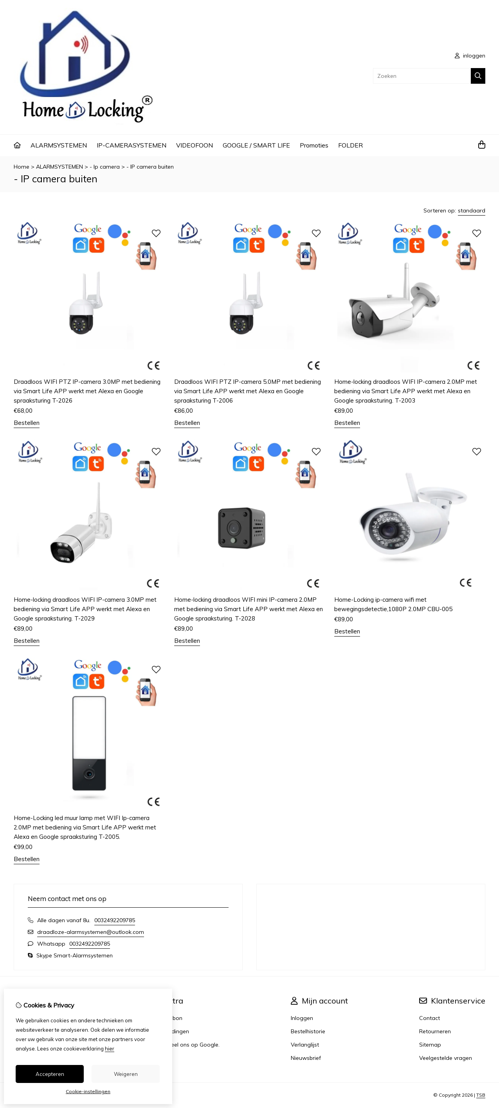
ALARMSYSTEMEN (59, 145)
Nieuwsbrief (306, 1057)
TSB (480, 1095)
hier (109, 1048)
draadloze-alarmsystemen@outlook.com (90, 931)
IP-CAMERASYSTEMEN (131, 145)
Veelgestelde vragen (445, 1057)
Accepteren (50, 1074)
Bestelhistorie (308, 1031)
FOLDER (350, 145)
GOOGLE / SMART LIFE (256, 145)
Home (21, 166)
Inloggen (302, 1018)
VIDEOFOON (194, 145)
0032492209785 (114, 920)
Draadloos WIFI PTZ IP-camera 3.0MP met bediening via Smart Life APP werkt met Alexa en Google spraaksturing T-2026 (87, 391)
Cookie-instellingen (88, 1091)
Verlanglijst (305, 1044)
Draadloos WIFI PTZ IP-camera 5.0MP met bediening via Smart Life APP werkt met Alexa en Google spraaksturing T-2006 (247, 391)
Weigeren (126, 1074)
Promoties (314, 145)
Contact (429, 1018)
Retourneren (435, 1031)
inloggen (470, 55)
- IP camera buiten (150, 166)
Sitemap (430, 1044)
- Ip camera (105, 166)
